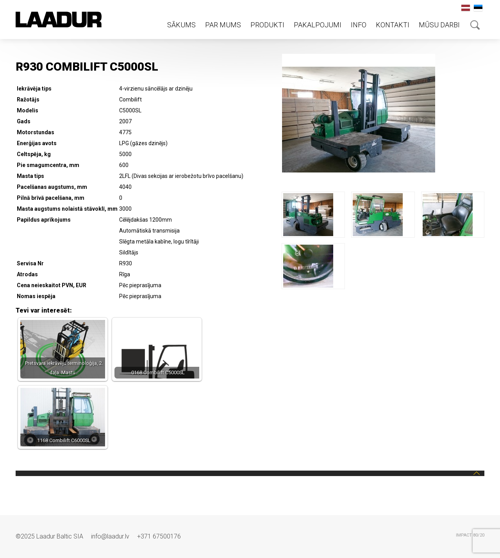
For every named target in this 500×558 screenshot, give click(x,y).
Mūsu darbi (439, 25)
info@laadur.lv (110, 536)
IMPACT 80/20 (470, 535)
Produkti (267, 25)
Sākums (181, 25)
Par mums (223, 25)
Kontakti (392, 25)
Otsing (475, 25)
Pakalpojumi (317, 25)
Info (358, 25)
